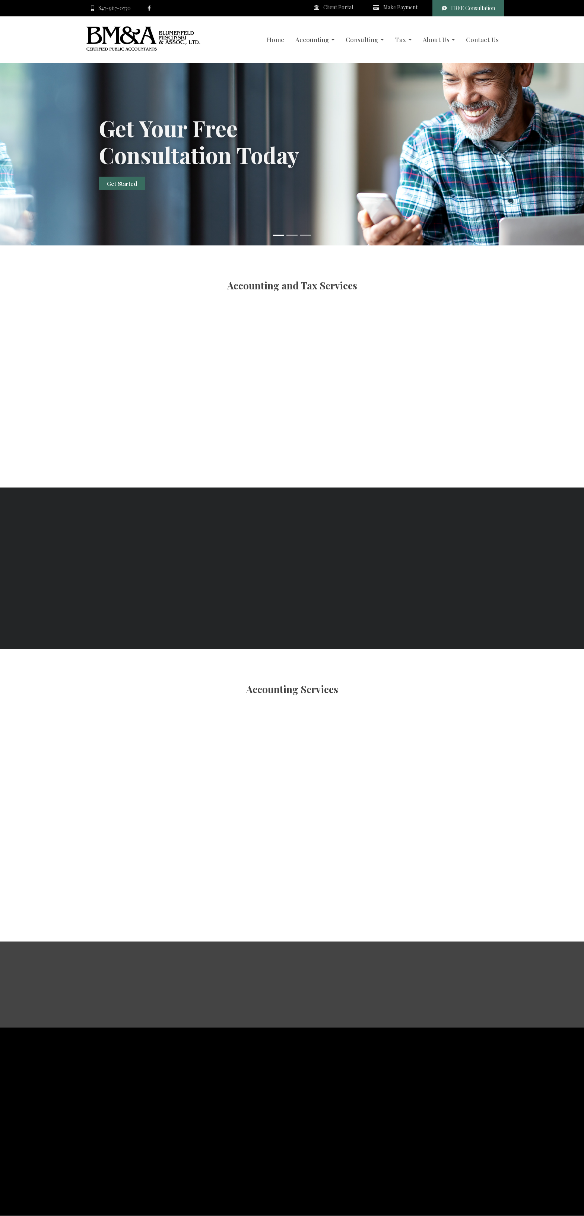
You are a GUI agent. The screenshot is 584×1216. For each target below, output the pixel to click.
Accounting (312, 39)
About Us (436, 39)
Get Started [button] (122, 184)
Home (275, 39)
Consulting (362, 39)
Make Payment (395, 7)
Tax (400, 39)
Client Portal (333, 7)
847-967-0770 (111, 8)
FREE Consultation (468, 8)
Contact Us (482, 39)
